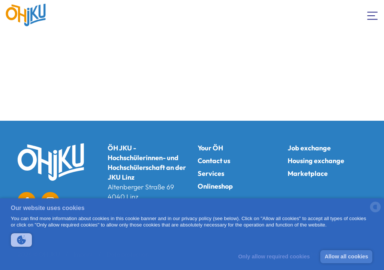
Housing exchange (316, 160)
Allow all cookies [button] (346, 257)
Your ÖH (210, 148)
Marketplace (308, 173)
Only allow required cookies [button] (274, 257)
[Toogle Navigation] (372, 15)
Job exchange (309, 148)
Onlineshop (215, 186)
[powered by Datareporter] (375, 212)
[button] (21, 240)
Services (211, 173)
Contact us (214, 160)
